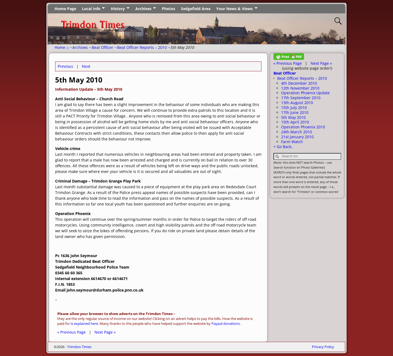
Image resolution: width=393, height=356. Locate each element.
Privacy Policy (323, 346)
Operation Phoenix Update (305, 92)
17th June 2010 (294, 112)
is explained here (84, 323)
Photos (168, 8)
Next (86, 66)
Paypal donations (226, 323)
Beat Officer (102, 47)
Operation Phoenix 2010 (303, 127)
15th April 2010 (295, 122)
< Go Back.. (283, 146)
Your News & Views (234, 8)
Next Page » (105, 332)
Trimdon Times (79, 346)
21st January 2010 (297, 136)
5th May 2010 (293, 117)
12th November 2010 (300, 88)
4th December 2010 (299, 83)
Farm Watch (292, 141)
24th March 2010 (296, 131)
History (118, 8)
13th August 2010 (297, 102)
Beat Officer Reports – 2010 (142, 47)
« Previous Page (71, 332)
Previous (65, 66)
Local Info (91, 8)
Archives (143, 8)
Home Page (65, 8)
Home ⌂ (62, 47)
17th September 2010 (300, 97)
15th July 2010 (294, 107)
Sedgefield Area (195, 8)
